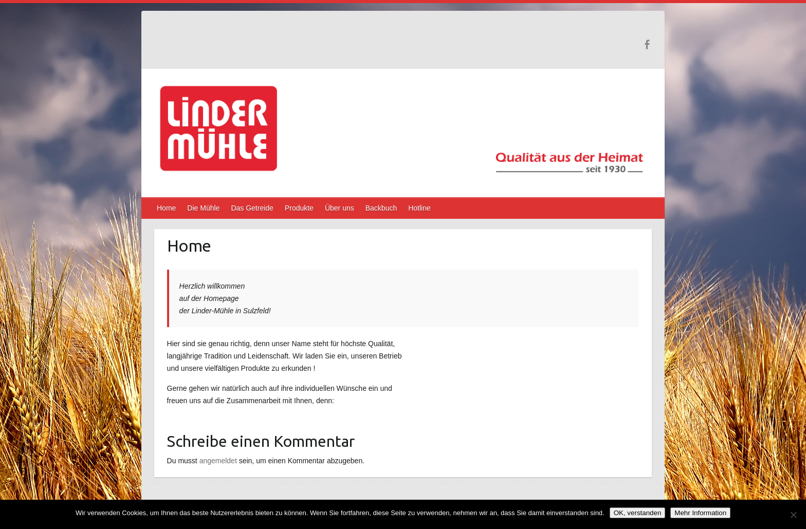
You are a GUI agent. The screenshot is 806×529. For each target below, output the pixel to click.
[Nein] (793, 514)
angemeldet (218, 461)
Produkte (299, 208)
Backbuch (381, 208)
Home (166, 208)
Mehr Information (700, 513)
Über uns (339, 208)
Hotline (419, 208)
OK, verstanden (638, 513)
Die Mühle (203, 208)
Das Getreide (252, 208)
